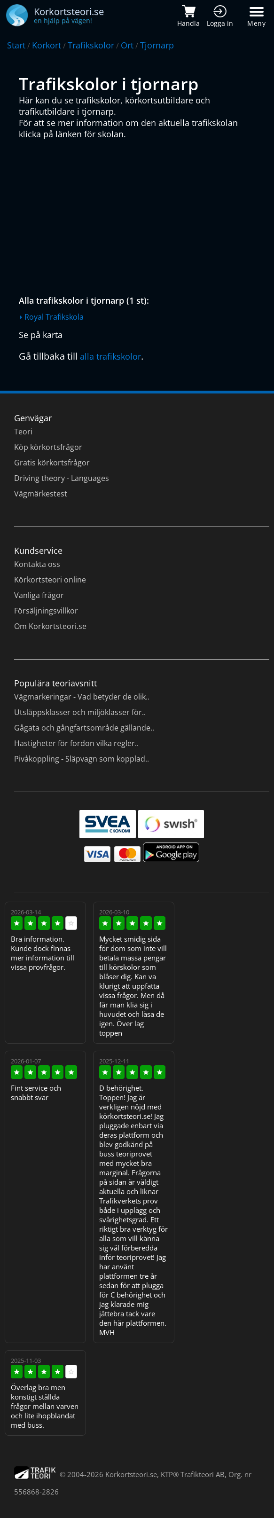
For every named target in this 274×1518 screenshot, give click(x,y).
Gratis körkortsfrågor (52, 462)
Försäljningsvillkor (46, 611)
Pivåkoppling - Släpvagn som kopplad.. (81, 759)
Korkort (46, 45)
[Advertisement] (139, 215)
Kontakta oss (37, 564)
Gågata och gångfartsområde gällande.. (84, 728)
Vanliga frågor (39, 595)
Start (16, 45)
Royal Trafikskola (54, 317)
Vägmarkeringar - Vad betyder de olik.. (81, 697)
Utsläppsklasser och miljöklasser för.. (80, 712)
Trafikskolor (91, 45)
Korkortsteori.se (131, 1474)
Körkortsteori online (50, 579)
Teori (23, 431)
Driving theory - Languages (61, 478)
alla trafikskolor (110, 356)
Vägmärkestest (40, 493)
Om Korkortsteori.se (50, 626)
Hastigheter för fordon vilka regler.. (76, 743)
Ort (127, 45)
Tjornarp (157, 45)
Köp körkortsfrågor (48, 447)
